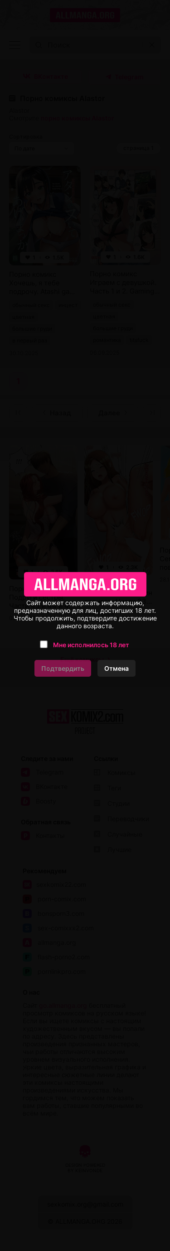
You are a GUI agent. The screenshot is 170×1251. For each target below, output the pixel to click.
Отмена (116, 668)
